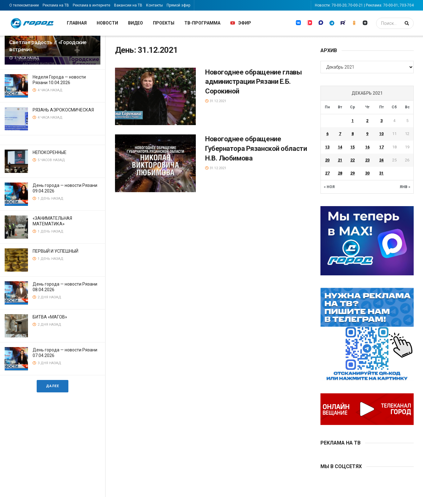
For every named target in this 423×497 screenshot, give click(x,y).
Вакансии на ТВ (128, 5)
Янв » (405, 187)
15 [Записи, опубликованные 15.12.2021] (352, 147)
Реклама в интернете (91, 5)
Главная (77, 22)
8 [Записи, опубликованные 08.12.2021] (353, 133)
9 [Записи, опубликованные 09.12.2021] (367, 133)
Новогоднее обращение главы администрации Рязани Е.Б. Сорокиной (253, 81)
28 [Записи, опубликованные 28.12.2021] (340, 173)
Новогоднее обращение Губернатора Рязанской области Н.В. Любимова (256, 148)
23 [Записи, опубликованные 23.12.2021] (367, 160)
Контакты (154, 5)
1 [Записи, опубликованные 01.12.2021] (353, 120)
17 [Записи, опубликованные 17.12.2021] (381, 147)
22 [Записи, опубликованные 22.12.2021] (352, 160)
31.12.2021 (215, 101)
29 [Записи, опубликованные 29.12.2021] (352, 173)
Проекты (163, 22)
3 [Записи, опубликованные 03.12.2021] (381, 120)
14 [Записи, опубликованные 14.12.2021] (340, 147)
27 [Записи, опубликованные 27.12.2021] (327, 173)
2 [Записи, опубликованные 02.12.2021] (367, 120)
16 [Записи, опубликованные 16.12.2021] (367, 147)
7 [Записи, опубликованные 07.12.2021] (340, 133)
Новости (107, 22)
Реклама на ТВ (56, 5)
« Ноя (329, 187)
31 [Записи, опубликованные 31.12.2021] (381, 173)
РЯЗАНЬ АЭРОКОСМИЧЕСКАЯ (63, 109)
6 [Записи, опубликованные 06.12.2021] (327, 133)
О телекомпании (24, 5)
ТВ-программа (202, 22)
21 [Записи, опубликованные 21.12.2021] (340, 160)
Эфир (240, 22)
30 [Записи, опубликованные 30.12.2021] (367, 173)
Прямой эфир (178, 5)
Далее (52, 386)
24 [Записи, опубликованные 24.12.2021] (381, 160)
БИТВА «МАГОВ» (50, 316)
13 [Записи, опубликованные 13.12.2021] (327, 147)
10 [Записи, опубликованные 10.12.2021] (381, 133)
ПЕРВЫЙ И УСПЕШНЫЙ (55, 251)
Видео (135, 22)
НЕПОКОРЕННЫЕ (50, 152)
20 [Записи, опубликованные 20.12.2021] (327, 160)
